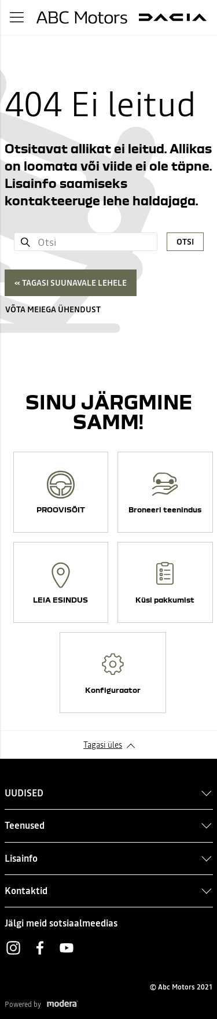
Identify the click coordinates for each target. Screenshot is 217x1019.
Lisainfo (21, 858)
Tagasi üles (102, 745)
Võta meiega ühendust (53, 309)
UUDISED (24, 793)
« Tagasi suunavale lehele (70, 283)
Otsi (185, 242)
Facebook (40, 948)
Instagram (13, 948)
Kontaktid (26, 890)
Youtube (66, 948)
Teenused (25, 825)
